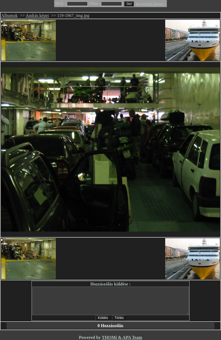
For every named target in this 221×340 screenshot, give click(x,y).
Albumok (9, 15)
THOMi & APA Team (122, 337)
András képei (37, 15)
